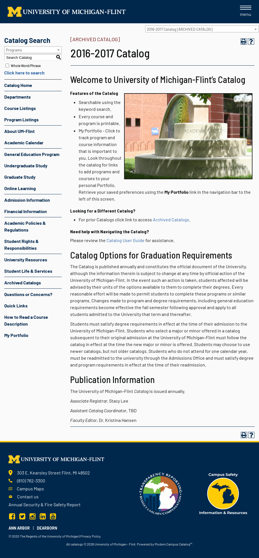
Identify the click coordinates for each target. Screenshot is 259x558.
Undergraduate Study (25, 165)
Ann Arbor (19, 528)
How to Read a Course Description (26, 320)
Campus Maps (30, 488)
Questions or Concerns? (28, 294)
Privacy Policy (90, 536)
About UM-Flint (19, 131)
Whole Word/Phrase (26, 66)
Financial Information (25, 211)
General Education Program (31, 154)
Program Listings (21, 119)
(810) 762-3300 (31, 480)
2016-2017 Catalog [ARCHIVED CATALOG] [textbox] (179, 29)
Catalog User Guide (125, 240)
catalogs (76, 544)
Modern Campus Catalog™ (173, 544)
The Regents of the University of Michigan (49, 536)
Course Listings (20, 108)
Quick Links (16, 305)
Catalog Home (18, 85)
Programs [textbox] (14, 50)
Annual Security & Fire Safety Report (45, 504)
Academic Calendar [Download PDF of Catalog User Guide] (23, 142)
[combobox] (202, 29)
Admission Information (27, 200)
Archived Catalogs (22, 282)
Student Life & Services (28, 271)
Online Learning (20, 188)
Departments (17, 96)
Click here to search (24, 72)
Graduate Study (19, 177)
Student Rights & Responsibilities (21, 244)
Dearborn (47, 528)
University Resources (25, 259)
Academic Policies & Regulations (25, 226)
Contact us (28, 496)
